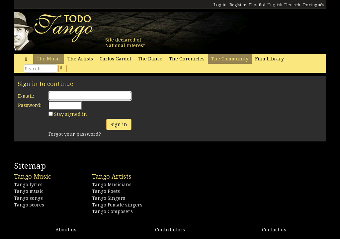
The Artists (80, 58)
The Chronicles (187, 58)
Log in (219, 4)
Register (237, 4)
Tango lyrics (28, 184)
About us (65, 229)
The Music (49, 58)
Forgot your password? (74, 134)
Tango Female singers (117, 204)
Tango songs (28, 198)
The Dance (150, 58)
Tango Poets (106, 191)
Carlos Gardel (115, 58)
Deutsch (292, 4)
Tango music (28, 191)
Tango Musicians (111, 184)
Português (313, 4)
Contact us (274, 229)
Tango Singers (108, 198)
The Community (229, 58)
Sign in (119, 124)
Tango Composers (112, 211)
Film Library (269, 58)
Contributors (170, 229)
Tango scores (29, 204)
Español (257, 4)
